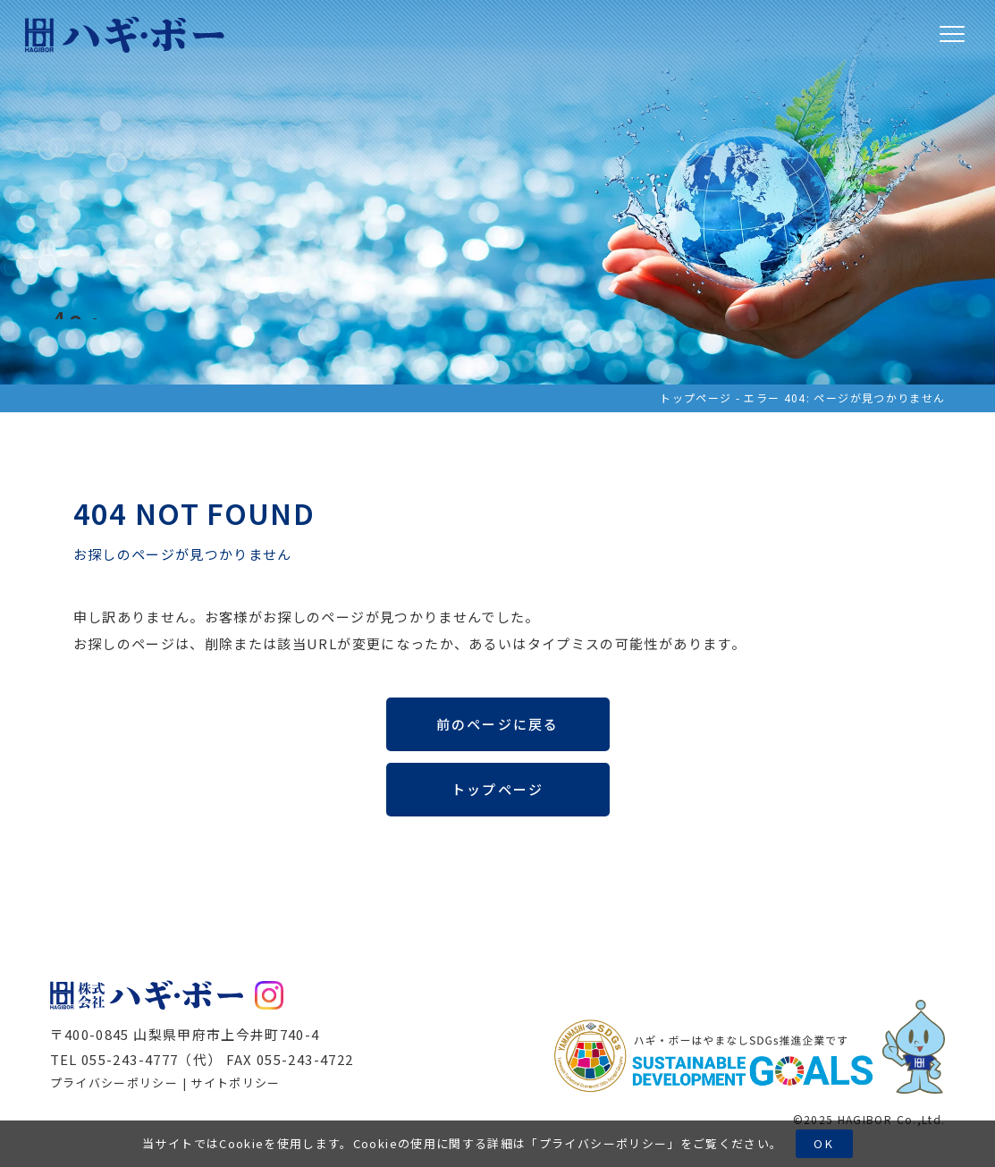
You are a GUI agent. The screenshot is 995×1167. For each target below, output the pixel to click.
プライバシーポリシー (603, 1143)
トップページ (695, 397)
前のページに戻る (498, 724)
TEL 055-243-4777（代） (136, 1059)
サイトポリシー (235, 1082)
